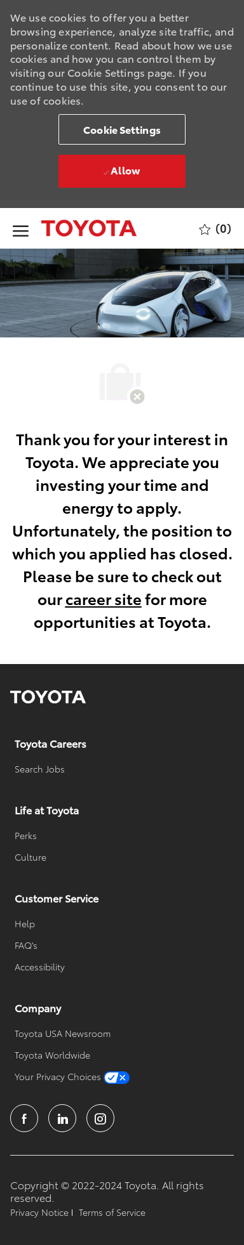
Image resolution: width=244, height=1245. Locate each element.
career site (103, 598)
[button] (122, 129)
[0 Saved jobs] (215, 228)
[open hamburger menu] (21, 228)
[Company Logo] (76, 228)
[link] (48, 697)
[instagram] (100, 1118)
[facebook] (24, 1118)
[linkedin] (62, 1118)
